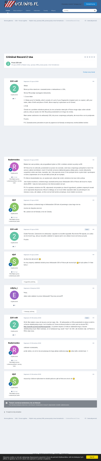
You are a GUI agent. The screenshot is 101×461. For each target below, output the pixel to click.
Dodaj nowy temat (89, 72)
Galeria (28, 10)
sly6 (14, 200)
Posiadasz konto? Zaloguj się (72, 4)
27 (14, 98)
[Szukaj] (72, 10)
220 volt (19, 62)
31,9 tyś (14, 217)
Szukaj (46, 10)
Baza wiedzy (17, 10)
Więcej (53, 10)
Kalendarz (37, 10)
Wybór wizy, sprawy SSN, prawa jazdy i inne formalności (40, 65)
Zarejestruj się (90, 4)
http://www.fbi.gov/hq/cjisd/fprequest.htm (37, 326)
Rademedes (14, 160)
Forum (8, 11)
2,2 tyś (14, 177)
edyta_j (13, 288)
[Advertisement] (50, 38)
